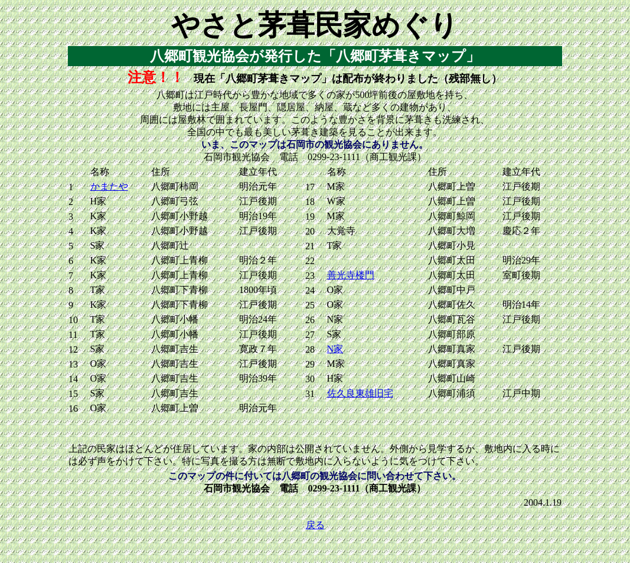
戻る (315, 525)
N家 (335, 349)
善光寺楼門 (350, 275)
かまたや (109, 186)
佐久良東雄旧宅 (360, 393)
